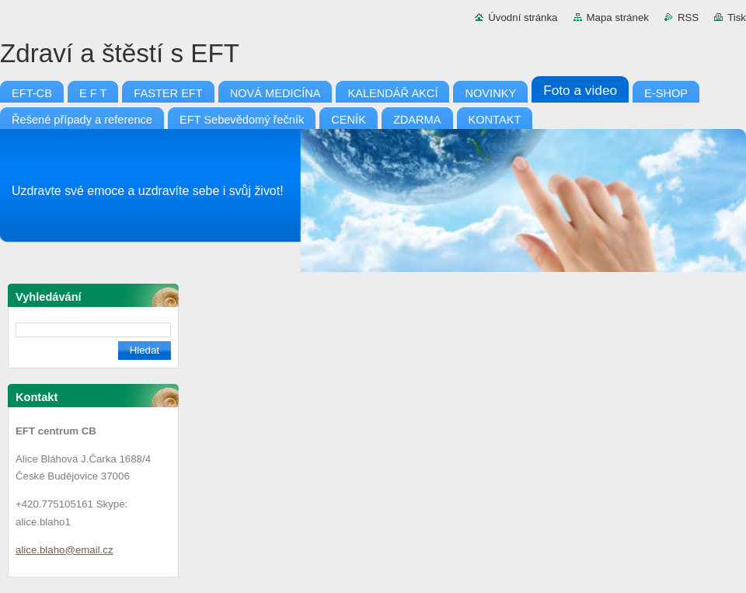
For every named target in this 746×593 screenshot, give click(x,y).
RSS (688, 17)
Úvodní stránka (522, 17)
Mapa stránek (618, 17)
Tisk (736, 17)
